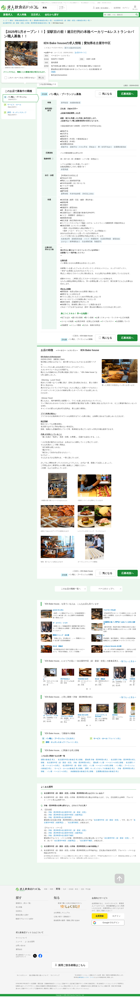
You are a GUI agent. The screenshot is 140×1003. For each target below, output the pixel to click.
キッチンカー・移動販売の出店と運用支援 (87, 986)
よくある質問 (29, 942)
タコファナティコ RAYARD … (101, 715)
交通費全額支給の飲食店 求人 (107, 771)
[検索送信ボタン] (137, 15)
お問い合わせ (20, 945)
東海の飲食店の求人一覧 (23, 20)
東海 (11, 20)
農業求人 (50, 988)
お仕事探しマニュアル (62, 913)
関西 (51, 889)
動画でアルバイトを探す (24, 919)
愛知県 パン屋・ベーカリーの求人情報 (108, 762)
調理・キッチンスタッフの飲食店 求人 (100, 768)
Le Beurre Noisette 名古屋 (112, 646)
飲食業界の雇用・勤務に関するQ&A (67, 920)
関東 (45, 889)
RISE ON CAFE (83, 715)
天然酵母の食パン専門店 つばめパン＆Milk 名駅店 (119, 623)
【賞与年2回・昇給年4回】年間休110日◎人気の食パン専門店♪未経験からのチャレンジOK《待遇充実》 (119, 629)
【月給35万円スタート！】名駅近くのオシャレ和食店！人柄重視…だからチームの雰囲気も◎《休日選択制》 (119, 615)
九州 (64, 889)
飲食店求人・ (99, 983)
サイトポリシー (22, 975)
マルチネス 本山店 (109, 610)
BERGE (115, 715)
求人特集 (21, 14)
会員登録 (99, 916)
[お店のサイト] (80, 52)
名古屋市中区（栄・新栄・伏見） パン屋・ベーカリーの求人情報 (88, 765)
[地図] (53, 72)
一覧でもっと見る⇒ (128, 661)
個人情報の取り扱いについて (38, 975)
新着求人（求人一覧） (24, 903)
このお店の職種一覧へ (73, 589)
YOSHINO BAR (83, 679)
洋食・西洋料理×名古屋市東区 (60, 817)
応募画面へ (127, 93)
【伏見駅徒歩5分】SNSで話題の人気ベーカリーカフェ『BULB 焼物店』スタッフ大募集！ (69, 650)
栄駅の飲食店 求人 (48, 760)
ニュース (19, 942)
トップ (5, 20)
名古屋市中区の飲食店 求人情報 (70, 760)
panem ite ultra (58, 610)
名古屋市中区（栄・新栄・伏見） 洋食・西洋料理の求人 (69, 762)
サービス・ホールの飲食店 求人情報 (68, 768)
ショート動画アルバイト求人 (73, 988)
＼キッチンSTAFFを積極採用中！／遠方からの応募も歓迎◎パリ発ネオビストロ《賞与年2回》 (119, 650)
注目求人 (35, 14)
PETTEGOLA (65, 679)
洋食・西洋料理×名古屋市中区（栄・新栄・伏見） (67, 812)
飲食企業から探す (22, 915)
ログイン (116, 916)
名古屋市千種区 (86, 841)
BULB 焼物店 (58, 646)
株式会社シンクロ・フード (86, 977)
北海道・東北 (73, 889)
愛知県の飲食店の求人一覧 (43, 20)
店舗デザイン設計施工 (74, 983)
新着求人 (8, 14)
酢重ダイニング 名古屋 (61, 635)
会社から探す (52, 14)
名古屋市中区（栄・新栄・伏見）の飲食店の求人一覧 (72, 20)
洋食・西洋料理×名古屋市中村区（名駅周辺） (66, 815)
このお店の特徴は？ (46, 84)
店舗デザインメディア (32, 988)
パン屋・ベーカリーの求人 (57, 771)
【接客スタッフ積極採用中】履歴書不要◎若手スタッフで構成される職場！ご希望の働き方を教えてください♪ (69, 628)
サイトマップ (55, 975)
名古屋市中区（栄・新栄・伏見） (107, 820)
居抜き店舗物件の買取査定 (53, 986)
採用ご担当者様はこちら (71, 965)
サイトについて (21, 938)
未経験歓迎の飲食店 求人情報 (81, 771)
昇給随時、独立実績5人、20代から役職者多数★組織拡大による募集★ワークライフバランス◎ (119, 639)
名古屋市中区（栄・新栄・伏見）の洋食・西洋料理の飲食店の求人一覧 (26, 23)
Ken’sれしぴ (134, 716)
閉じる (41, 78)
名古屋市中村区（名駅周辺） (65, 841)
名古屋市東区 (73, 822)
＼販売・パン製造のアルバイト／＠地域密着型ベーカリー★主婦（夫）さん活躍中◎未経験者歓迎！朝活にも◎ (69, 615)
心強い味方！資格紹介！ (62, 916)
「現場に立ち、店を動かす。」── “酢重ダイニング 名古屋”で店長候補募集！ (69, 639)
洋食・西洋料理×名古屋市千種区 (61, 835)
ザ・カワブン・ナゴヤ (60, 623)
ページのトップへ (109, 589)
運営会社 (19, 949)
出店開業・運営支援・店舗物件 (46, 983)
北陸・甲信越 (85, 889)
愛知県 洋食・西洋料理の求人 (96, 760)
